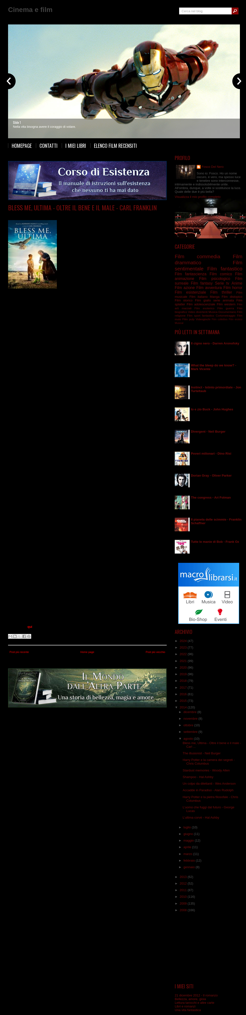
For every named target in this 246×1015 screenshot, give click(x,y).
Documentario (227, 311)
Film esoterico (205, 308)
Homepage (22, 145)
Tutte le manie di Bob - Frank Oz (215, 542)
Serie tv (222, 283)
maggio (189, 840)
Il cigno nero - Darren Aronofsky (215, 343)
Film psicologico (214, 279)
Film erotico (235, 319)
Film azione (185, 288)
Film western (226, 304)
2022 (184, 654)
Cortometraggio (226, 315)
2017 (184, 687)
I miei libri (75, 145)
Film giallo (203, 300)
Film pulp (188, 319)
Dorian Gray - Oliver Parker (211, 475)
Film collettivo (219, 319)
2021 (184, 661)
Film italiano (198, 297)
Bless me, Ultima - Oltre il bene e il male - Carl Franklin (82, 207)
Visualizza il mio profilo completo (198, 197)
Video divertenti (198, 311)
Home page (87, 652)
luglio (188, 827)
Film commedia (197, 256)
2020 (184, 667)
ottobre (189, 725)
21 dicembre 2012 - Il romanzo (196, 995)
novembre (191, 718)
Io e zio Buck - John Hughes (212, 409)
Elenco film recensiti (115, 145)
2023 (184, 647)
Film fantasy (202, 283)
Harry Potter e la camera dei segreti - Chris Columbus (209, 761)
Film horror (232, 288)
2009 (184, 903)
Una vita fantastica (188, 1010)
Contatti (49, 145)
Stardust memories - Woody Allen (206, 770)
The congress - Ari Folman (211, 497)
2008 (184, 910)
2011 (184, 890)
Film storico (184, 300)
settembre (191, 732)
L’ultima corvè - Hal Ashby (201, 817)
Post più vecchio (155, 652)
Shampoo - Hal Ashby (198, 777)
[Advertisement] (208, 947)
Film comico (221, 274)
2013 (184, 877)
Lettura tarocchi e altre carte (194, 1002)
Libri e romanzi (185, 1006)
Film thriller (221, 292)
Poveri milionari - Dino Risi (211, 453)
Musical (179, 323)
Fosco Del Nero (213, 167)
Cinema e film (30, 9)
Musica (212, 311)
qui (29, 627)
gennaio (190, 867)
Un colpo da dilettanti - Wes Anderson (209, 783)
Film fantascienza (190, 274)
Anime (237, 283)
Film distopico (232, 297)
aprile (188, 847)
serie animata (223, 300)
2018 (184, 681)
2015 (184, 701)
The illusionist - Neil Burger (201, 753)
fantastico (208, 315)
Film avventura (209, 288)
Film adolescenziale (201, 304)
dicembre (190, 712)
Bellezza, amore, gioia (190, 999)
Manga (215, 297)
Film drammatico (58, 215)
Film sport (193, 315)
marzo (188, 854)
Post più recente (19, 652)
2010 (184, 896)
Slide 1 (17, 122)
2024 (184, 641)
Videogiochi (203, 319)
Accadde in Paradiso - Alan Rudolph (208, 790)
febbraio (190, 860)
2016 (184, 694)
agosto (189, 738)
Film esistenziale (82, 215)
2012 (184, 883)
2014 (184, 707)
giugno (189, 834)
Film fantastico (224, 268)
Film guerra (225, 308)
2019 (184, 674)
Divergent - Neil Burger (208, 431)
